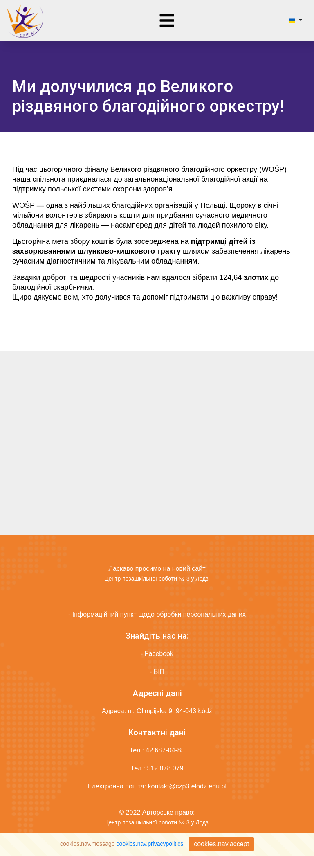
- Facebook (157, 653)
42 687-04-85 (165, 750)
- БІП (157, 671)
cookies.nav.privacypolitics (149, 843)
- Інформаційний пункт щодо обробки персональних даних (157, 614)
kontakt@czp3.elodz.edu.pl (187, 786)
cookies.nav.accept (221, 843)
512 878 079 (165, 768)
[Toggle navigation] (166, 20)
